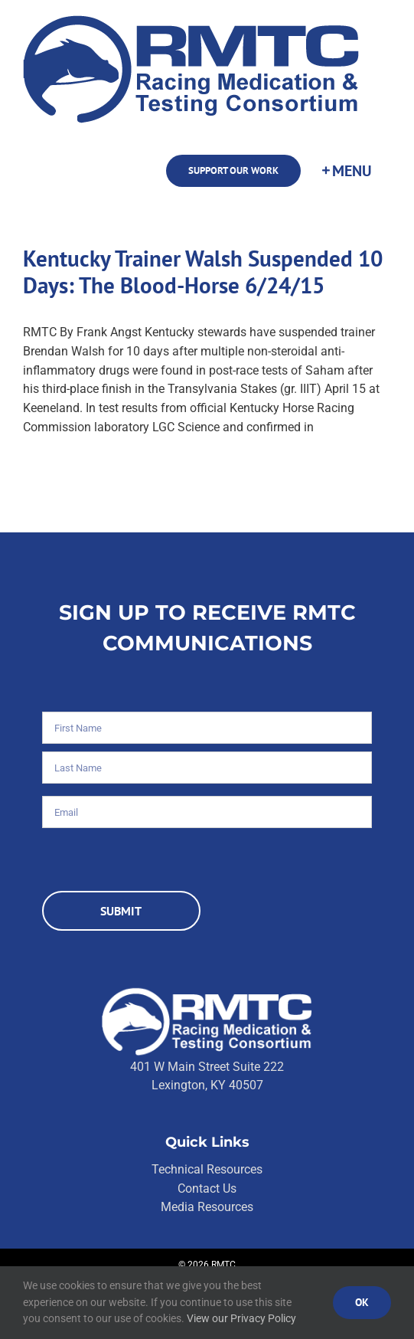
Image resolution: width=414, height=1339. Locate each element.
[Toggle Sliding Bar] (346, 171)
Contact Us (207, 1188)
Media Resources (207, 1207)
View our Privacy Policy (241, 1318)
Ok (362, 1302)
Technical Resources (207, 1169)
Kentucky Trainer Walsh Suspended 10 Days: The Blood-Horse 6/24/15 (203, 272)
